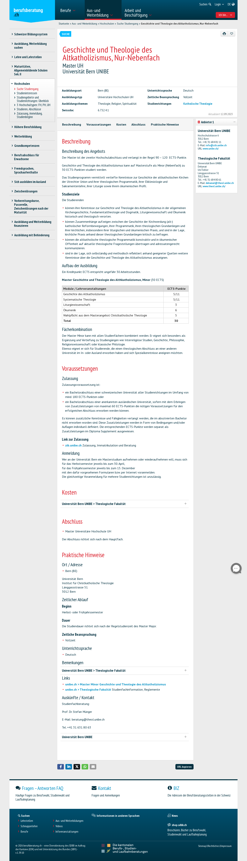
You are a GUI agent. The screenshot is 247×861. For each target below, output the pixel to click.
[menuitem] (71, 10)
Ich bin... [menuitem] (225, 15)
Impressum (226, 846)
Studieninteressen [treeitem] (27, 93)
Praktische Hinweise (165, 124)
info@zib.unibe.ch (216, 145)
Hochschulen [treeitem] (22, 84)
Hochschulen (107, 23)
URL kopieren (184, 766)
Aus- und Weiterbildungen (69, 821)
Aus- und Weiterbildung (84, 23)
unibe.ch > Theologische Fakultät (88, 689)
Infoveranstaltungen (67, 831)
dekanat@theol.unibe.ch (220, 183)
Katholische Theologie (197, 103)
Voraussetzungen (98, 124)
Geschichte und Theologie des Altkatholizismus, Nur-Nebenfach (179, 23)
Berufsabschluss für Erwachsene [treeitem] (26, 157)
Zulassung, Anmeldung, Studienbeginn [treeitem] (29, 115)
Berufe (24, 831)
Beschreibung (71, 124)
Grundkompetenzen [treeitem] (26, 146)
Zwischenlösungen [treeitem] (25, 191)
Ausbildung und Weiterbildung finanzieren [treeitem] (32, 224)
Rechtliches (213, 846)
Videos (59, 826)
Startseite (64, 23)
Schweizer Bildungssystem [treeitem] (30, 34)
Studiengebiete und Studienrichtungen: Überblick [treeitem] (33, 99)
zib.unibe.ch (73, 445)
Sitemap (202, 846)
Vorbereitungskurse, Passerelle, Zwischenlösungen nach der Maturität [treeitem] (31, 206)
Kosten (121, 124)
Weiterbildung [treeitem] (23, 136)
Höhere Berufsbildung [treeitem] (27, 127)
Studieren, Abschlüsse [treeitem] (29, 109)
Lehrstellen (27, 821)
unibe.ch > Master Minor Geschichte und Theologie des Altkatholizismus (115, 684)
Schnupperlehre (29, 826)
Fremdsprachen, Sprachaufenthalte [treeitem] (26, 170)
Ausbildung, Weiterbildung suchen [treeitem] (30, 46)
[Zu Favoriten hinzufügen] (231, 33)
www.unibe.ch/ (211, 148)
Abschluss (138, 124)
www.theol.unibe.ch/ (214, 186)
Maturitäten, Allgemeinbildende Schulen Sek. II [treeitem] (30, 70)
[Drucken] (224, 33)
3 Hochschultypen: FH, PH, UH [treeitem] (34, 105)
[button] (60, 766)
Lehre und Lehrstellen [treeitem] (28, 57)
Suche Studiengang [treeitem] (28, 89)
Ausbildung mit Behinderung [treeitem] (31, 235)
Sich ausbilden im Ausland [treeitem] (30, 182)
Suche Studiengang (127, 23)
